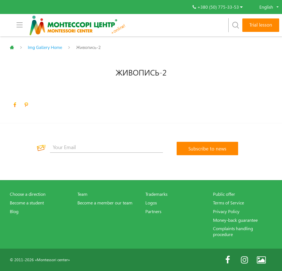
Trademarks (156, 194)
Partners (153, 211)
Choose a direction (28, 194)
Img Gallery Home (45, 47)
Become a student (27, 203)
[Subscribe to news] (207, 148)
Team (82, 194)
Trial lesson (260, 25)
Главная (12, 47)
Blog (14, 211)
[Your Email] (106, 147)
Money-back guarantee (235, 220)
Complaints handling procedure (233, 231)
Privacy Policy (226, 211)
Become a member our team (104, 203)
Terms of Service (228, 203)
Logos (151, 203)
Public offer (224, 194)
